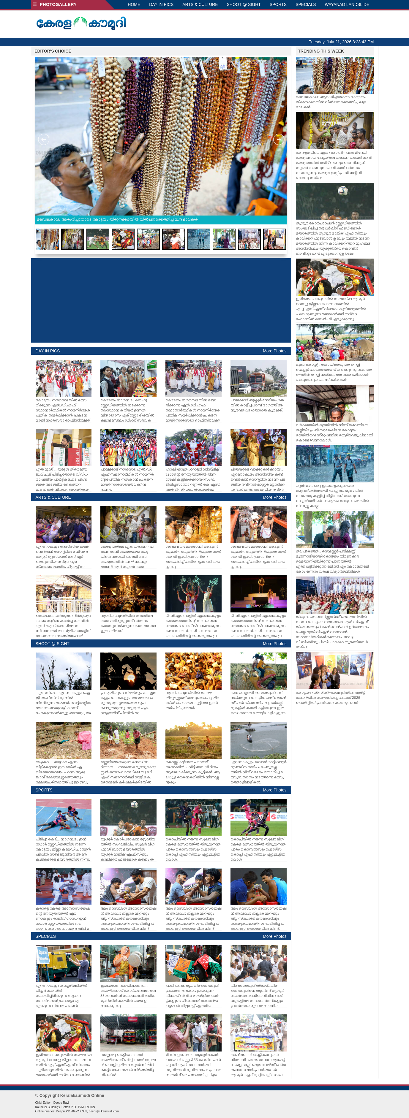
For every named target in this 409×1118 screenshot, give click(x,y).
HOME (134, 4)
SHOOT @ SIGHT (244, 4)
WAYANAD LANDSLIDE (347, 4)
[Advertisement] (161, 300)
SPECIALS (306, 4)
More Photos (274, 351)
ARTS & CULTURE (200, 4)
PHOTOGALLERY (54, 4)
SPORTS (278, 4)
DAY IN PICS (161, 4)
